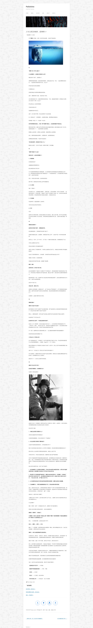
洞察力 (52, 609)
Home (27, 13)
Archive (37, 13)
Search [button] (53, 13)
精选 (39, 609)
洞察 (49, 609)
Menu (32, 13)
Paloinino (30, 6)
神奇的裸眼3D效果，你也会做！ (33, 592)
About (48, 13)
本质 (46, 609)
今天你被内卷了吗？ (62, 618)
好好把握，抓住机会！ (31, 589)
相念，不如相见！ (30, 595)
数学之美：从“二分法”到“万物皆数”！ (34, 618)
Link (43, 13)
